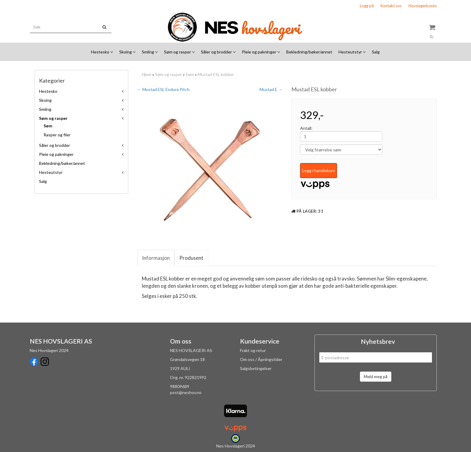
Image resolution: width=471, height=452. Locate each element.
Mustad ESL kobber (216, 74)
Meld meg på (375, 376)
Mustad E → (271, 89)
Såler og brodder (54, 145)
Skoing (45, 100)
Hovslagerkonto (423, 5)
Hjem (146, 74)
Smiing (45, 109)
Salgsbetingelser (256, 368)
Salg (43, 181)
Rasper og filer (57, 134)
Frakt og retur (253, 350)
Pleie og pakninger (56, 154)
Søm (48, 125)
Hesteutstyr (50, 172)
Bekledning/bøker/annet (62, 163)
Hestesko (48, 91)
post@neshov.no (186, 392)
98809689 (179, 386)
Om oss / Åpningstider (261, 359)
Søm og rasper (53, 118)
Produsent (191, 258)
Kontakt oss (391, 5)
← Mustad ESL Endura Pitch (163, 89)
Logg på (367, 5)
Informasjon (156, 258)
